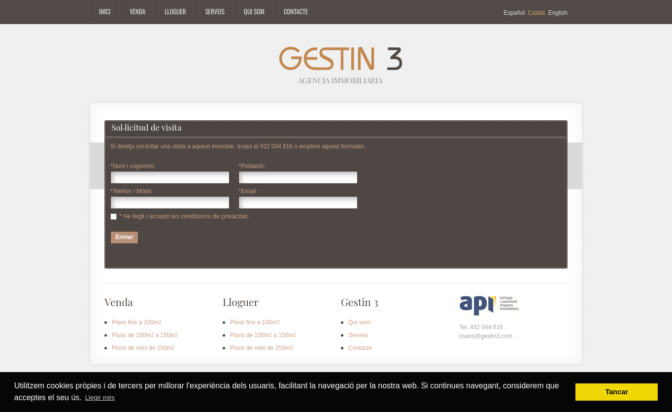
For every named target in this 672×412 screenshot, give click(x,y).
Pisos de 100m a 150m (145, 335)
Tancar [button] (616, 392)
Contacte (360, 347)
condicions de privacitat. (215, 216)
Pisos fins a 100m (136, 322)
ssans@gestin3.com (485, 336)
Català (536, 12)
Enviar (124, 237)
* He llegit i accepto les (150, 216)
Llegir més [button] (100, 397)
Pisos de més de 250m (143, 347)
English (558, 12)
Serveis (358, 335)
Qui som (359, 322)
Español (514, 12)
